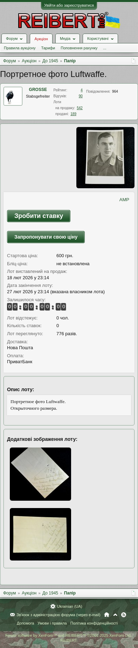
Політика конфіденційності (94, 623)
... (104, 48)
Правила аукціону (19, 48)
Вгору (115, 614)
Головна (106, 614)
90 (81, 96)
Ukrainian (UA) (69, 606)
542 (80, 108)
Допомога (25, 623)
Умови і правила (52, 623)
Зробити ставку (38, 215)
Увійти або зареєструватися (69, 5)
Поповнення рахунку (79, 48)
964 (115, 91)
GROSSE (38, 89)
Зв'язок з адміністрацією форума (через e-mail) (58, 615)
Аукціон (41, 39)
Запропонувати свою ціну (45, 237)
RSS (123, 614)
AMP (124, 199)
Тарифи (48, 48)
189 (73, 114)
